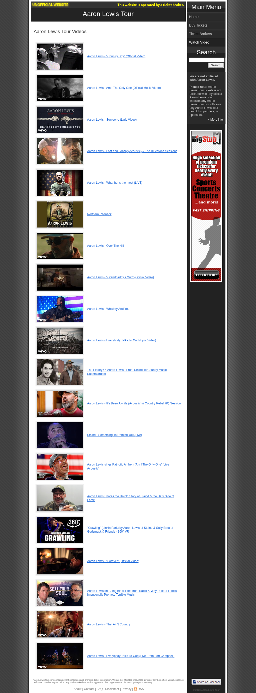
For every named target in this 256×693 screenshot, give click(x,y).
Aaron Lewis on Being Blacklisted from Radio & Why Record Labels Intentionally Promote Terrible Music (132, 593)
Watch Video (199, 42)
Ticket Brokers (200, 34)
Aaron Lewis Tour (108, 14)
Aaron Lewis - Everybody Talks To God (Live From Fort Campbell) (130, 656)
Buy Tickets (198, 25)
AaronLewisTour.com (43, 680)
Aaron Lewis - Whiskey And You (108, 309)
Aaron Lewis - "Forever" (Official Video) (113, 561)
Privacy (126, 689)
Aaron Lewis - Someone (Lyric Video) (112, 119)
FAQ (100, 689)
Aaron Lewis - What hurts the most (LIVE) (114, 182)
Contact (89, 689)
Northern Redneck (99, 214)
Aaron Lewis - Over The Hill (105, 246)
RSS (141, 689)
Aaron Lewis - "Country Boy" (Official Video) (116, 56)
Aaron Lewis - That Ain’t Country (108, 624)
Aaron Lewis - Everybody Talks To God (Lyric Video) (121, 340)
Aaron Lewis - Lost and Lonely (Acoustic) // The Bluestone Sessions (132, 151)
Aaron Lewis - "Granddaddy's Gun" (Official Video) (120, 277)
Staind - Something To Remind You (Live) (114, 435)
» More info (215, 119)
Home (193, 17)
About (77, 689)
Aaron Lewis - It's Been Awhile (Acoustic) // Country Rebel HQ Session (134, 403)
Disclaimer (112, 689)
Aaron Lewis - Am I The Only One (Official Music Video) (124, 88)
